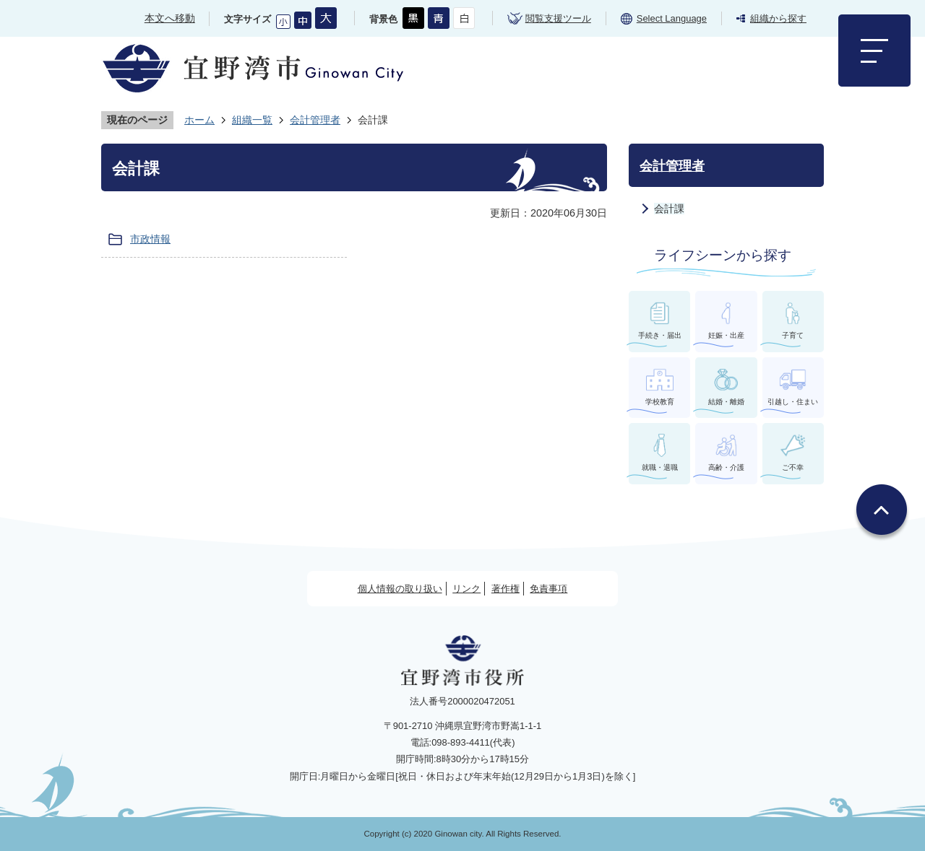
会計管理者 (315, 120)
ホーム (199, 120)
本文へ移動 (170, 18)
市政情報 (150, 239)
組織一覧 (252, 120)
